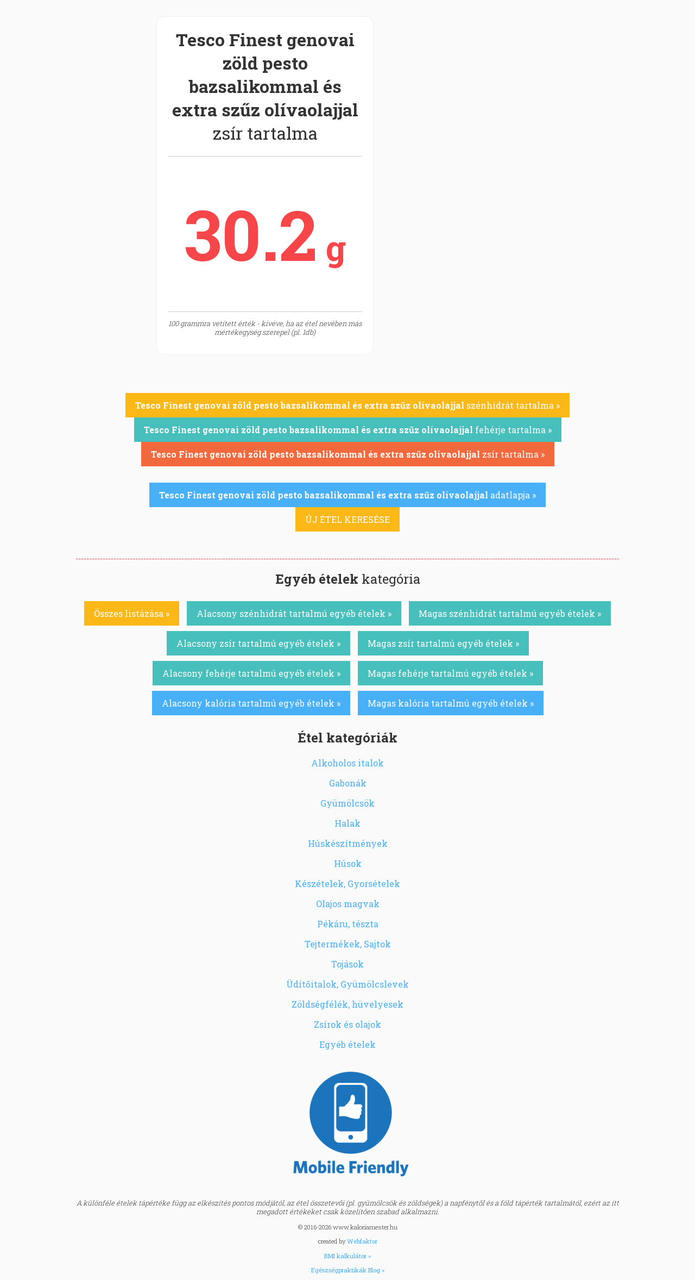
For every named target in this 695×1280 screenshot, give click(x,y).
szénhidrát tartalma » (347, 405)
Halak (347, 823)
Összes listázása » (131, 613)
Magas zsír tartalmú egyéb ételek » (443, 643)
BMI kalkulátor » (347, 1256)
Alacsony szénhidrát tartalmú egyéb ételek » (294, 613)
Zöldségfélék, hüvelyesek (347, 1004)
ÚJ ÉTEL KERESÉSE (347, 519)
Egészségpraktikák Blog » (347, 1270)
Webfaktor (362, 1241)
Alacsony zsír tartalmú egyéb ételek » (258, 643)
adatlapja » (347, 495)
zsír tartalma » (348, 454)
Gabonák (348, 783)
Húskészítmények (348, 843)
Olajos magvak (348, 903)
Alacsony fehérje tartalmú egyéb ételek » (251, 673)
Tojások (347, 964)
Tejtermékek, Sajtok (348, 944)
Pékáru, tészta (347, 923)
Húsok (348, 863)
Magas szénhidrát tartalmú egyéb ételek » (510, 613)
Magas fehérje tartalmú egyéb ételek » (450, 673)
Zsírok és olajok (347, 1024)
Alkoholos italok (347, 763)
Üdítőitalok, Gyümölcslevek (347, 984)
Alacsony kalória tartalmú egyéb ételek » (251, 703)
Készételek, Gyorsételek (347, 883)
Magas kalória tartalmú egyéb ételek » (451, 703)
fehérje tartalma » (348, 429)
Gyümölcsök (347, 803)
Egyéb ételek (347, 1044)
